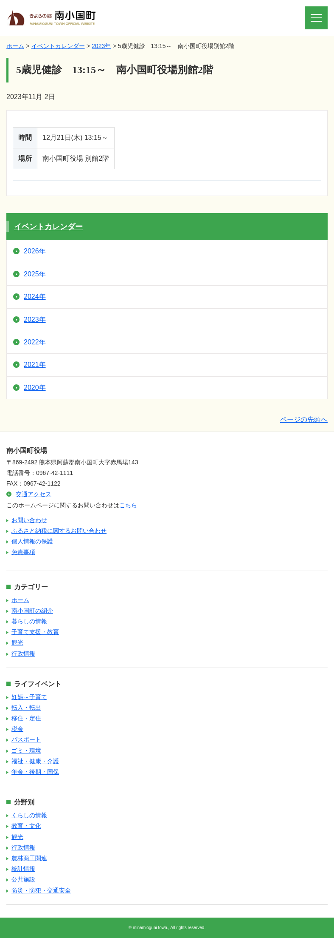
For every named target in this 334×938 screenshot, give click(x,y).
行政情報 (23, 653)
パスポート (26, 739)
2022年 (35, 342)
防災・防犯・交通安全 (41, 890)
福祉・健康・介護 (35, 761)
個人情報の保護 (32, 541)
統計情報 (23, 868)
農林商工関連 (29, 858)
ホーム (15, 46)
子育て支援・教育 (35, 631)
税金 (17, 728)
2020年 (35, 387)
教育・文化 (26, 825)
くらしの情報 (29, 815)
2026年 (35, 251)
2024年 (35, 296)
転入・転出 (26, 707)
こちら (128, 505)
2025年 (35, 274)
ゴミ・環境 (26, 750)
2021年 (35, 364)
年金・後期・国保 (35, 771)
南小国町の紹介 (32, 610)
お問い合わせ (29, 520)
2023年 (101, 46)
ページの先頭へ (304, 419)
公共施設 (23, 879)
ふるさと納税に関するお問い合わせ (59, 530)
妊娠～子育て (29, 697)
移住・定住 (26, 718)
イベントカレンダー (58, 46)
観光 (17, 642)
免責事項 (23, 552)
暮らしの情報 (29, 621)
